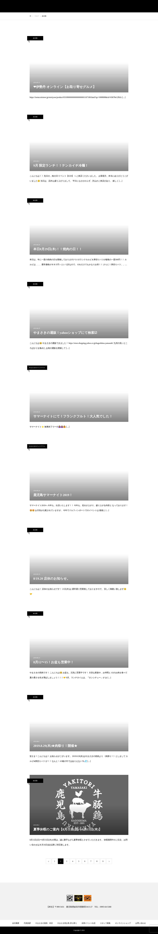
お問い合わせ (140, 923)
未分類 (35, 38)
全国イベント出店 (88, 923)
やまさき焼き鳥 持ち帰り (67, 923)
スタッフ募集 (105, 923)
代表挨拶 (27, 923)
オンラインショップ (123, 923)
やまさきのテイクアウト (37, 367)
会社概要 (15, 923)
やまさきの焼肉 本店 (44, 923)
